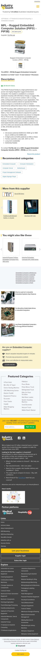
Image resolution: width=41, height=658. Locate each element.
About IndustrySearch (7, 528)
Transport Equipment (27, 606)
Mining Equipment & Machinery (30, 585)
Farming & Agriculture (7, 602)
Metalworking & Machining (29, 582)
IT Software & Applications (8, 630)
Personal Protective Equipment (30, 597)
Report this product (33, 154)
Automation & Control (7, 568)
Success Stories (5, 543)
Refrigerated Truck (28, 390)
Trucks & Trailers (26, 608)
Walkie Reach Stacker (29, 410)
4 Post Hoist (8, 382)
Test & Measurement (27, 602)
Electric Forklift (8, 393)
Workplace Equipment (27, 631)
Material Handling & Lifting (29, 579)
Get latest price (16, 31)
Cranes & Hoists (5, 591)
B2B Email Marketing (7, 534)
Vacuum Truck (26, 407)
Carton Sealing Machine (11, 388)
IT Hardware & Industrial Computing (20, 19)
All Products (4, 19)
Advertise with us (6, 540)
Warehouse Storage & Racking (30, 611)
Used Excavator (27, 405)
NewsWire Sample (6, 537)
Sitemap (3, 546)
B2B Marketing (5, 531)
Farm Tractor (8, 401)
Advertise (37, 1)
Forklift (6, 404)
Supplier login (20, 556)
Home (2, 522)
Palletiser (25, 381)
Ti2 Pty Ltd (11, 35)
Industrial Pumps (6, 622)
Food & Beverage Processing (9, 605)
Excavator (7, 399)
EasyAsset (22, 478)
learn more (10, 365)
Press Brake (26, 384)
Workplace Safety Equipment (29, 634)
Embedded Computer (7, 21)
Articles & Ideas (5, 525)
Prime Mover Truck (28, 387)
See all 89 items (19, 194)
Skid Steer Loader (27, 397)
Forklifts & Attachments (8, 608)
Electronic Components (7, 599)
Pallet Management (27, 594)
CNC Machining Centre (11, 390)
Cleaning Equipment (7, 577)
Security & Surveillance (28, 600)
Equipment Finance (10, 396)
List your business (20, 550)
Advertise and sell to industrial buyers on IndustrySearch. (20, 484)
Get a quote (20, 654)
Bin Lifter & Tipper (10, 385)
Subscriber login (20, 560)
